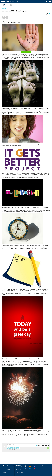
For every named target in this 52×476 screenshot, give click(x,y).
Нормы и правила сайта (19, 466)
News (3, 465)
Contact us (41, 465)
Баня (13, 465)
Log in (36, 445)
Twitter (27, 466)
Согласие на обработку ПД (19, 472)
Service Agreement (18, 465)
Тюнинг (8, 466)
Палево (8, 468)
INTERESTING (8, 1)
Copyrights (17, 469)
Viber (36, 466)
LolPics (4, 466)
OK (31, 466)
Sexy (7, 465)
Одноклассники (9, 469)
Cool (17, 1)
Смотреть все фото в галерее (26, 51)
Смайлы (21, 469)
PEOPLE (13, 1)
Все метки (4, 472)
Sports (3, 469)
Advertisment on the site (19, 468)
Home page (4, 8)
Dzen (36, 468)
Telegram (32, 468)
